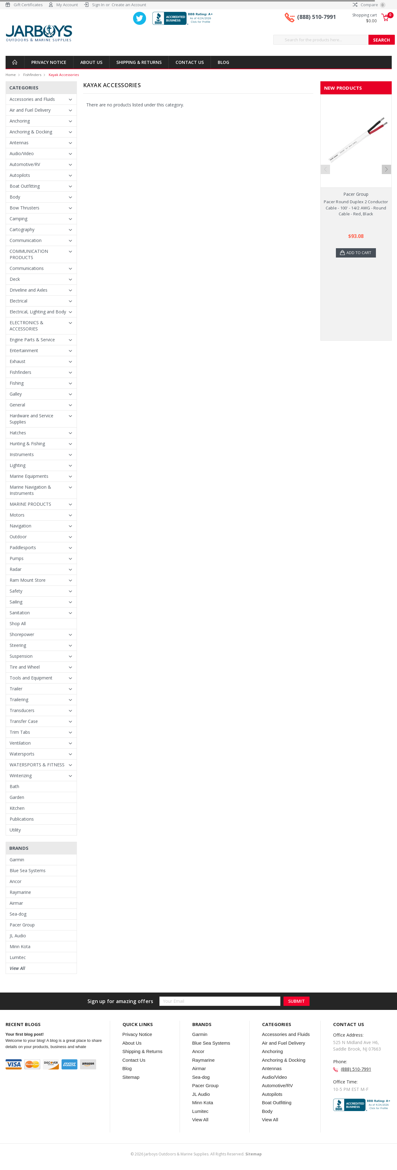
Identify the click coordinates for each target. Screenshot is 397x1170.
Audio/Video (22, 153)
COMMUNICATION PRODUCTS (29, 254)
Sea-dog (18, 914)
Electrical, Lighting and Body (38, 312)
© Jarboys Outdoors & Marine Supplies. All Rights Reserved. (196, 1154)
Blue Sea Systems (28, 870)
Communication (26, 240)
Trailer (16, 689)
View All (17, 968)
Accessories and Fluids (32, 99)
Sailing (16, 602)
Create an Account (129, 4)
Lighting (17, 465)
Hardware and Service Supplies (31, 419)
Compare (369, 4)
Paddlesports (23, 547)
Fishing (17, 383)
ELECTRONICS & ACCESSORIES (26, 326)
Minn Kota (20, 946)
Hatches (18, 433)
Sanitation (20, 613)
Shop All (18, 623)
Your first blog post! (25, 1034)
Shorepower (22, 634)
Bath (14, 786)
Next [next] (386, 169)
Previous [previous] (325, 169)
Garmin (17, 860)
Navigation (20, 526)
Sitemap (131, 1077)
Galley (16, 394)
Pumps (17, 558)
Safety (16, 591)
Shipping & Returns (139, 62)
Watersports (22, 754)
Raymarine (20, 892)
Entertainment (24, 350)
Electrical (18, 301)
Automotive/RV (25, 164)
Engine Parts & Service (32, 340)
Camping (18, 219)
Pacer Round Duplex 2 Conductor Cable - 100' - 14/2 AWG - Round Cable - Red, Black (356, 208)
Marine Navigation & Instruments (30, 490)
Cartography (22, 229)
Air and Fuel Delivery (30, 110)
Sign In (98, 4)
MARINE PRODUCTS (30, 504)
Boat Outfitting (25, 186)
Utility (15, 830)
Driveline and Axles (28, 290)
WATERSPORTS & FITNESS (37, 765)
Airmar (16, 903)
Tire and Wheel (25, 667)
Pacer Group (22, 925)
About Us (91, 62)
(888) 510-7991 (316, 18)
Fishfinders (32, 74)
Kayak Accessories (64, 74)
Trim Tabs (20, 732)
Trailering (19, 699)
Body (15, 197)
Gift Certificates (28, 4)
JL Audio (18, 936)
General (17, 405)
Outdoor (18, 537)
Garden (17, 797)
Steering (18, 645)
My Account (67, 4)
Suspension (21, 656)
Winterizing (21, 775)
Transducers (22, 710)
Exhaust (17, 361)
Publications (22, 819)
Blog (223, 62)
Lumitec (18, 957)
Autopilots (20, 175)
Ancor (15, 881)
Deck (15, 279)
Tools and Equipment (31, 678)
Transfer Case (24, 721)
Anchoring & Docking (31, 132)
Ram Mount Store (28, 580)
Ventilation (20, 743)
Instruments (22, 454)
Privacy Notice (48, 62)
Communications (27, 268)
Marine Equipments (29, 476)
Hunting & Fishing (27, 443)
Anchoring (20, 121)
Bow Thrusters (24, 208)
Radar (15, 569)
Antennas (19, 143)
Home (11, 74)
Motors (17, 515)
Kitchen (17, 808)
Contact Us (190, 62)
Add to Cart (359, 253)
